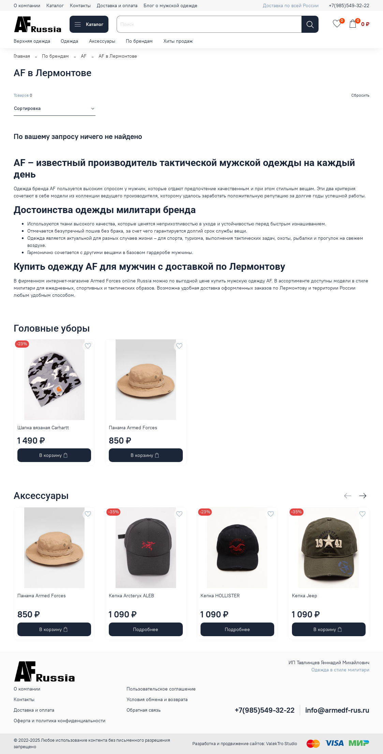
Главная (22, 56)
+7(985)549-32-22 (349, 5)
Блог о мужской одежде (170, 5)
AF (84, 56)
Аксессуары (102, 41)
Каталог (55, 5)
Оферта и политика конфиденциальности (59, 720)
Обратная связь (144, 710)
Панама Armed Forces (133, 427)
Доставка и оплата (117, 5)
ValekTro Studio (281, 743)
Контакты (80, 5)
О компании (27, 5)
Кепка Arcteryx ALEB (131, 596)
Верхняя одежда (32, 41)
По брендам (139, 41)
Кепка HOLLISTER (220, 596)
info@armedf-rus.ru (337, 710)
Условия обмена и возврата (157, 699)
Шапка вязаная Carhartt (43, 427)
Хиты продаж (178, 41)
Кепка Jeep (304, 596)
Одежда (69, 41)
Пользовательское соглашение (161, 689)
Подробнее (145, 629)
